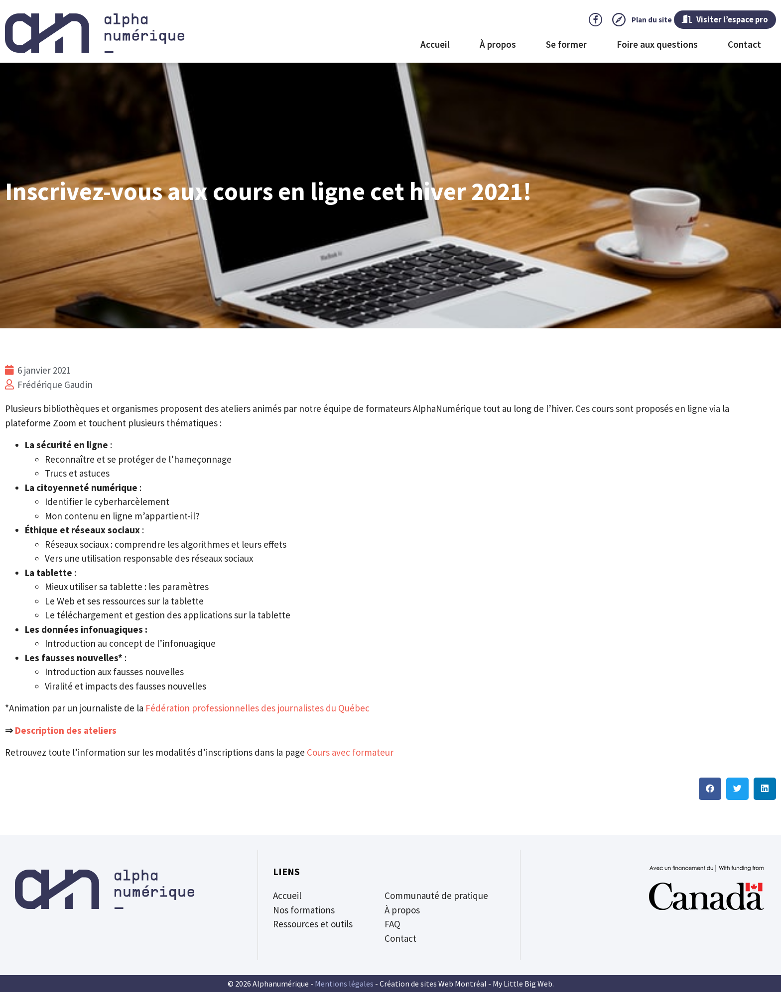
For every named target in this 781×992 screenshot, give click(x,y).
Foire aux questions (657, 45)
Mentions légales (344, 984)
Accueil (435, 45)
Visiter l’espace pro (716, 20)
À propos (498, 45)
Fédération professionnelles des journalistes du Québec (257, 708)
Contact (744, 45)
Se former (566, 45)
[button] (710, 789)
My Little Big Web (522, 984)
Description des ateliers (66, 730)
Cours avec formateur (350, 752)
